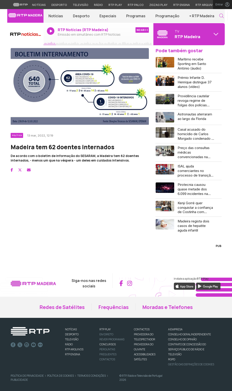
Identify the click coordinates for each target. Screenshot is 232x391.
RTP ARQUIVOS (74, 349)
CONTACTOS (142, 329)
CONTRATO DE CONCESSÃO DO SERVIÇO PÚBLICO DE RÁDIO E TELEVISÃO (187, 349)
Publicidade (19, 380)
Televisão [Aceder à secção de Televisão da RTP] (80, 5)
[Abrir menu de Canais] (188, 34)
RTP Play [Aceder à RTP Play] (115, 5)
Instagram (26, 344)
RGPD (171, 359)
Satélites (140, 359)
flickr (40, 344)
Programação (167, 15)
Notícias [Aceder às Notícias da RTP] (39, 5)
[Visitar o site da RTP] (20, 4)
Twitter (19, 344)
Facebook (13, 344)
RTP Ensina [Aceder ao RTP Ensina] (181, 5)
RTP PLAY (105, 329)
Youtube (33, 344)
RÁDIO (69, 344)
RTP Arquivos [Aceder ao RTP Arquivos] (206, 5)
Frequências (113, 307)
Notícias (55, 15)
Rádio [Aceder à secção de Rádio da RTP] (98, 5)
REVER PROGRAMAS (111, 339)
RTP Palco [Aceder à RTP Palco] (136, 5)
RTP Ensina (72, 354)
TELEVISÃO (71, 339)
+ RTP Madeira (201, 15)
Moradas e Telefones (167, 307)
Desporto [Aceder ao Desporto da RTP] (59, 5)
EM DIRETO (106, 334)
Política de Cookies (60, 376)
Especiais (107, 15)
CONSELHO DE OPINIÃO (182, 339)
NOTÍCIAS (71, 329)
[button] (221, 16)
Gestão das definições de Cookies (191, 364)
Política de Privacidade (27, 376)
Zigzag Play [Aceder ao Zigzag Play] (158, 5)
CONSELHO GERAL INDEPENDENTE (189, 334)
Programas (135, 15)
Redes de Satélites (62, 307)
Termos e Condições (91, 376)
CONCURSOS (107, 344)
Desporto (81, 15)
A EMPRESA (175, 329)
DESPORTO (72, 334)
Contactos (107, 359)
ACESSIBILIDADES (144, 354)
